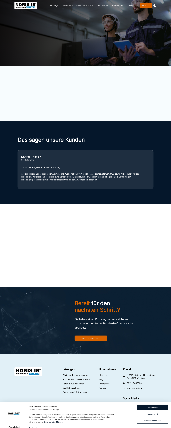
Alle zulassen (152, 403)
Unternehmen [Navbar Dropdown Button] (103, 5)
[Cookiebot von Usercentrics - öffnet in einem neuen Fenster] (14, 423)
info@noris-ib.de (134, 388)
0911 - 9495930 (134, 383)
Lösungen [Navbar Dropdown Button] (55, 5)
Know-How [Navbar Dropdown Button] (131, 5)
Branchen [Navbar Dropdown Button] (68, 5)
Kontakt (145, 5)
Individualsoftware (84, 5)
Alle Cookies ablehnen (152, 416)
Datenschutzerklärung (53, 418)
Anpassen (153, 410)
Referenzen (117, 5)
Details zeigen (34, 424)
